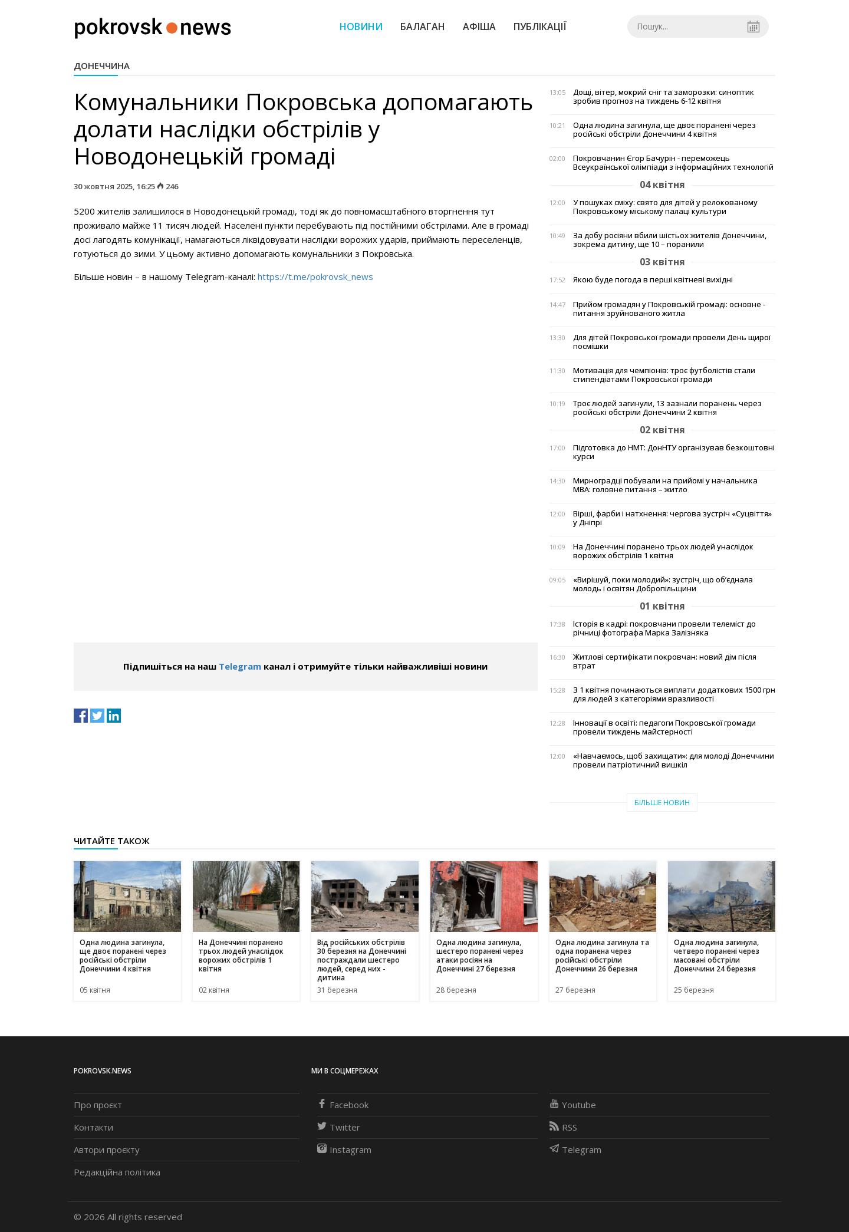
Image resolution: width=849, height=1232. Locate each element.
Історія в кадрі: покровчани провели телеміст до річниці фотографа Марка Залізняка (664, 628)
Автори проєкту (107, 1149)
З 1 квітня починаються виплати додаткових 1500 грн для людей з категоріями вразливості (674, 694)
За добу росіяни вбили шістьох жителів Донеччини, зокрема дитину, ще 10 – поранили (669, 240)
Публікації (540, 26)
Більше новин (662, 803)
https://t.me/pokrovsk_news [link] (315, 276)
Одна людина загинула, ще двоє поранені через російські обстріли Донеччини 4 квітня (664, 130)
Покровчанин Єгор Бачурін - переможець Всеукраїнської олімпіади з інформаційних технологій (673, 163)
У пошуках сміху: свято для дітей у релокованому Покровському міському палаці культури (665, 207)
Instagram (344, 1149)
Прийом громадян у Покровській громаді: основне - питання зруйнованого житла (669, 309)
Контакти (93, 1127)
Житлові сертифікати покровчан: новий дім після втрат (664, 661)
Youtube (572, 1105)
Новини (361, 26)
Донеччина (102, 65)
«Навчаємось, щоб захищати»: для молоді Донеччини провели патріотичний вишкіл (673, 760)
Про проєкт (98, 1105)
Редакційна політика (117, 1172)
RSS (563, 1127)
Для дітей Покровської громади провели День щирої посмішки (672, 342)
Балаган (422, 26)
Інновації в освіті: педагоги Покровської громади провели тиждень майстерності (664, 727)
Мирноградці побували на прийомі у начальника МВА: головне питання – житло (665, 485)
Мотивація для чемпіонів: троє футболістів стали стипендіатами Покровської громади (664, 375)
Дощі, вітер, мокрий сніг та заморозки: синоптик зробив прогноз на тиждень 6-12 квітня (663, 97)
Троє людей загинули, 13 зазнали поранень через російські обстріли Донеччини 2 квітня (667, 408)
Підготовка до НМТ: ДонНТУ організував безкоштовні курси (674, 452)
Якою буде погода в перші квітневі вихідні (653, 279)
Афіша (479, 26)
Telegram (240, 666)
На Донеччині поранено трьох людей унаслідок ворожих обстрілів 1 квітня (663, 551)
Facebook (342, 1105)
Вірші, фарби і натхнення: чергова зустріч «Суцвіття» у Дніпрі (672, 518)
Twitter (338, 1127)
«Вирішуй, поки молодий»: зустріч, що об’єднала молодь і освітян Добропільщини (663, 584)
